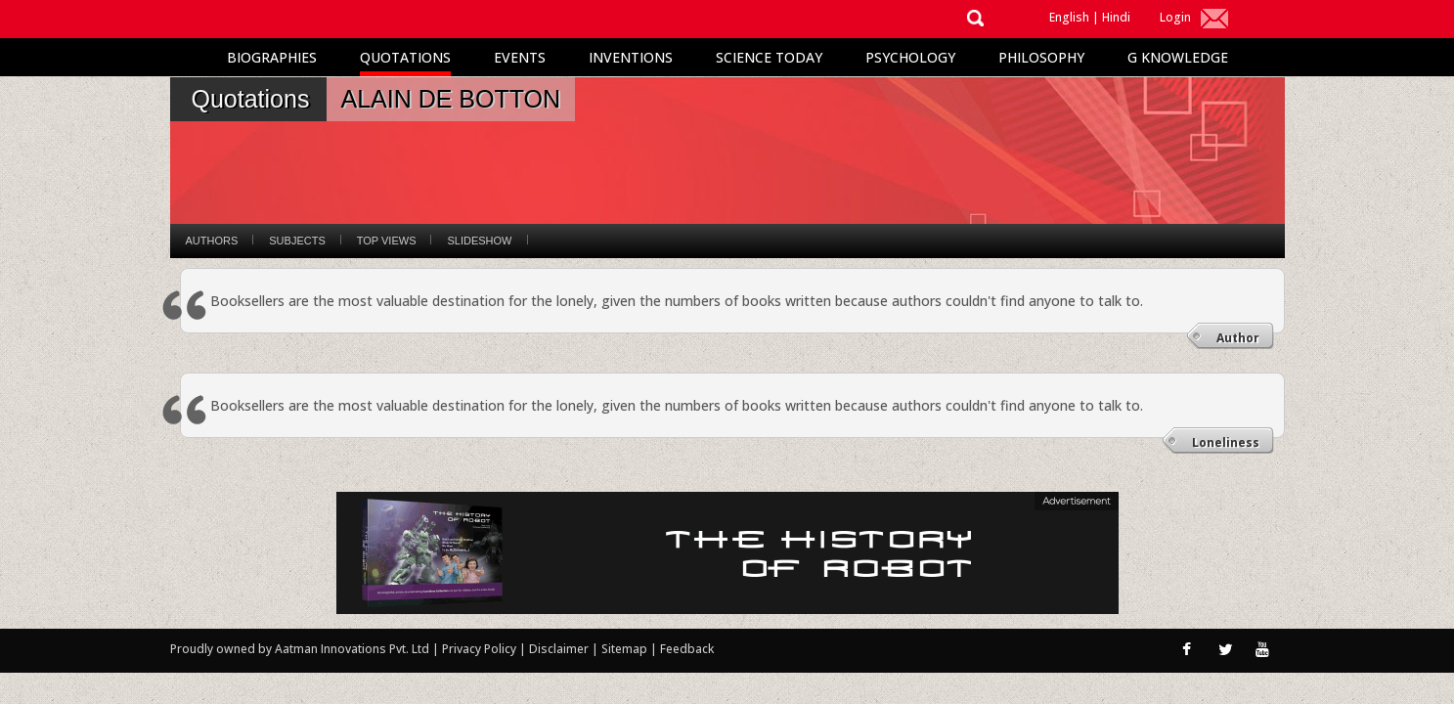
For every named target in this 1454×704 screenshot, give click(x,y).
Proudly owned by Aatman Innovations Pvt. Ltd (299, 648)
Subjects (297, 240)
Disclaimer (559, 648)
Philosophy (1041, 57)
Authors (212, 240)
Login (1175, 17)
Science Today (769, 57)
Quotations (405, 57)
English (1069, 17)
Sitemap (625, 648)
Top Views (387, 240)
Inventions (631, 57)
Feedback (687, 648)
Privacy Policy (480, 648)
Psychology (910, 57)
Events (520, 57)
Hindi (1116, 17)
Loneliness (1225, 442)
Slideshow (479, 240)
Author (1237, 338)
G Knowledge (1177, 57)
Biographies (272, 57)
